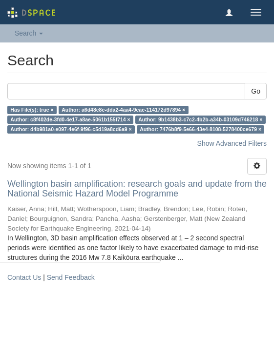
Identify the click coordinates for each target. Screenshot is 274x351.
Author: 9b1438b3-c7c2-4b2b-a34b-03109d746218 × (200, 119)
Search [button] (29, 33)
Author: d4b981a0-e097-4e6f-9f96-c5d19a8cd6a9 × (70, 129)
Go (255, 91)
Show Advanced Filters (232, 143)
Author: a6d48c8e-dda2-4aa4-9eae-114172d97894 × (123, 110)
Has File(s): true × (31, 110)
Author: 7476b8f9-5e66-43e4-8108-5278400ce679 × (200, 129)
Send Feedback (71, 277)
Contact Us (24, 277)
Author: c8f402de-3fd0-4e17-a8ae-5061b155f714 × (70, 119)
